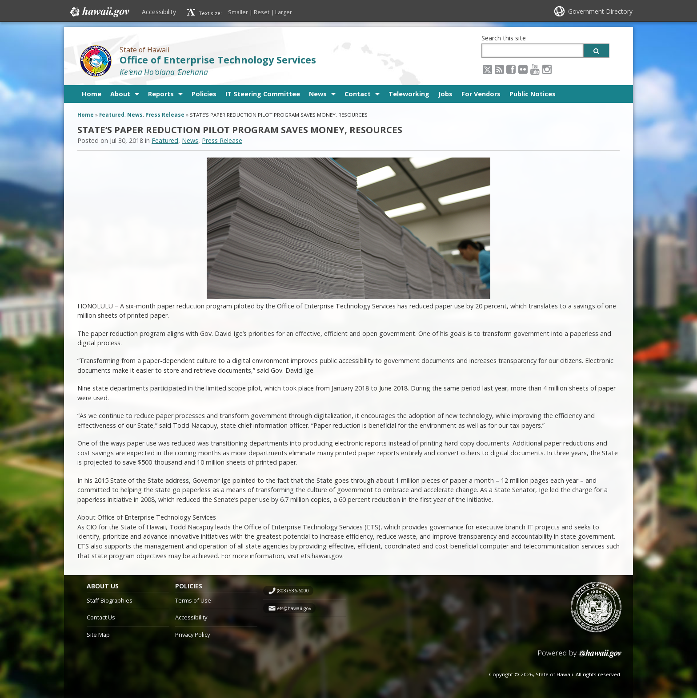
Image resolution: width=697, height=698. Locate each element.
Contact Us (101, 617)
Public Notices (532, 94)
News (318, 94)
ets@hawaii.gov (294, 608)
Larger (283, 12)
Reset (261, 12)
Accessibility (159, 12)
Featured (111, 114)
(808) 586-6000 (293, 591)
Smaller (238, 12)
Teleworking (409, 94)
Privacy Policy (192, 635)
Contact (357, 94)
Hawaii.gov (99, 12)
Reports (161, 94)
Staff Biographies (109, 600)
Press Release (164, 114)
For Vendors (481, 94)
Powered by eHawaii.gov (579, 657)
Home (91, 94)
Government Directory (600, 11)
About (120, 94)
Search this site (503, 38)
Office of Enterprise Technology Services (218, 60)
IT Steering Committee (262, 94)
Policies (204, 94)
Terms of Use (193, 600)
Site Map (98, 635)
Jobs (445, 94)
